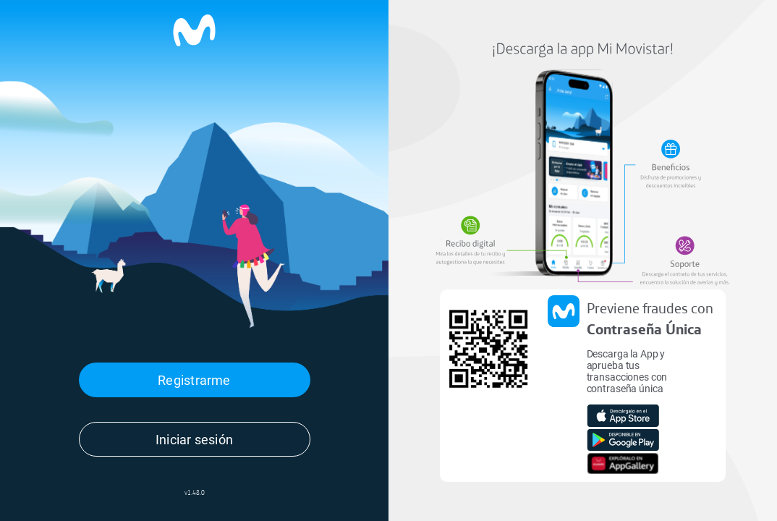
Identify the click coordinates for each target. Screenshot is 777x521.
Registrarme (194, 380)
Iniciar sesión (194, 439)
